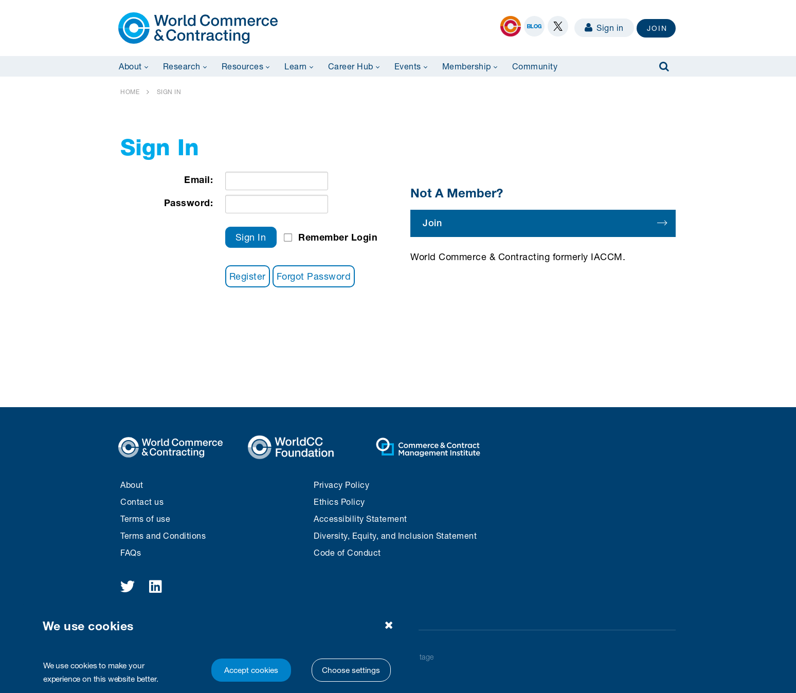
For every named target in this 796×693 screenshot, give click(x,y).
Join (544, 222)
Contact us (142, 501)
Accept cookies (251, 669)
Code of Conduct (347, 552)
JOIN (657, 28)
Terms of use (145, 518)
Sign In (251, 237)
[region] (220, 648)
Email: (198, 179)
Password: (188, 202)
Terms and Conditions (163, 535)
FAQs (130, 552)
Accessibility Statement (360, 518)
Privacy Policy (341, 484)
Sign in (604, 27)
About (131, 484)
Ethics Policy (339, 501)
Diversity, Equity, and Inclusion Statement (395, 535)
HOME (129, 92)
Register (247, 276)
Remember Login (337, 237)
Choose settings (351, 669)
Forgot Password (314, 276)
